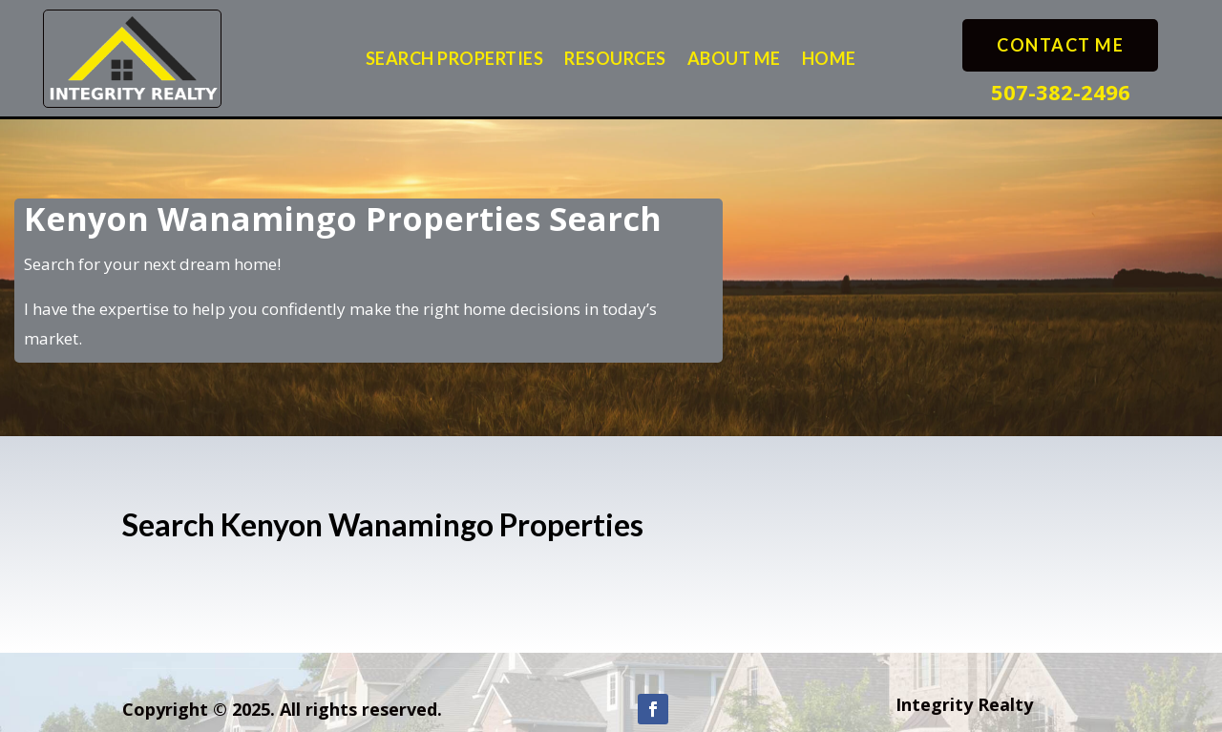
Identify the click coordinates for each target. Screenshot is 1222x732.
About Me (734, 60)
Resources (615, 60)
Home (829, 60)
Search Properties (455, 60)
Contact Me (1060, 44)
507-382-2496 (1060, 91)
